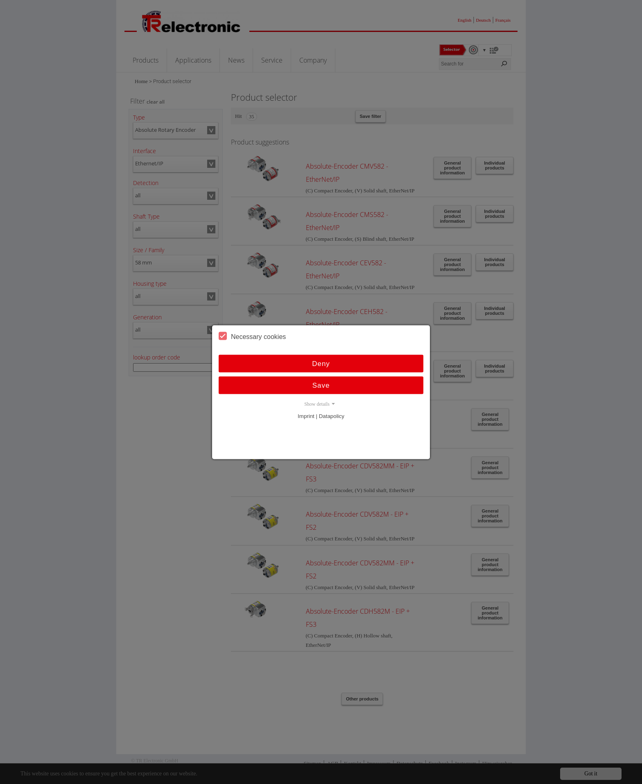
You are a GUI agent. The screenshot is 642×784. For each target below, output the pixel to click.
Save (321, 385)
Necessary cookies (252, 336)
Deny (321, 363)
